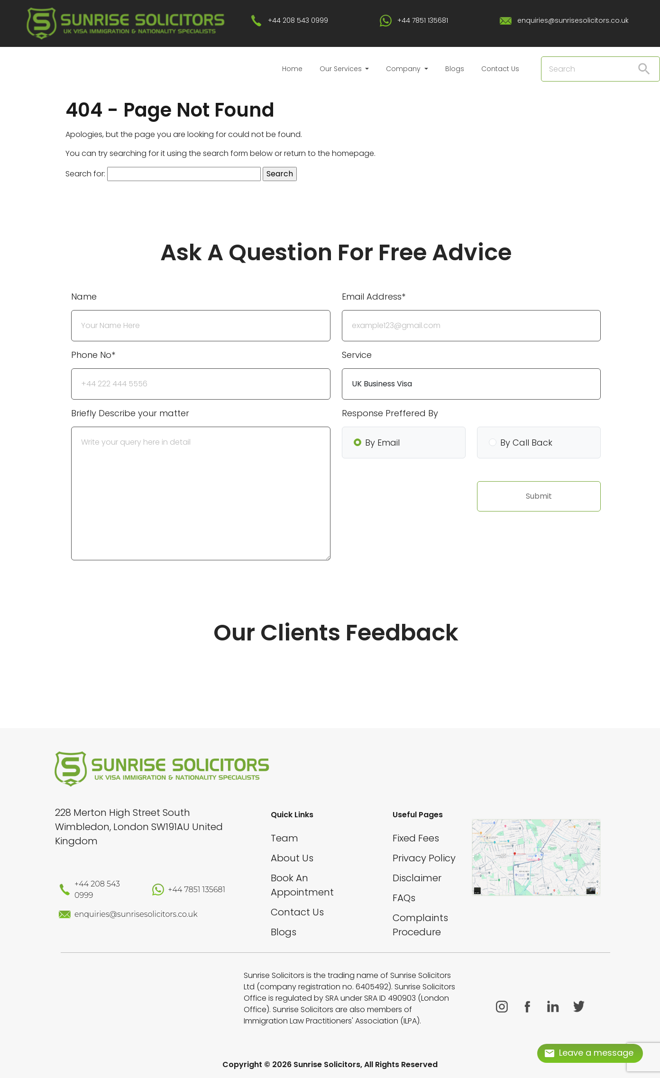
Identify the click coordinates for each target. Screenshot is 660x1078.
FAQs (404, 897)
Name (84, 296)
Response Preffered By (390, 413)
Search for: (85, 173)
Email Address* (373, 296)
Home (292, 68)
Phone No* (93, 355)
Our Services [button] (342, 68)
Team (284, 838)
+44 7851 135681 (422, 20)
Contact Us (500, 68)
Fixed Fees (416, 838)
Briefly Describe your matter (130, 413)
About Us (292, 858)
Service (357, 355)
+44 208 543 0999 (298, 20)
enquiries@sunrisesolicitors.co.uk (573, 20)
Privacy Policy (424, 858)
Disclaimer (417, 878)
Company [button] (404, 68)
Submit (539, 496)
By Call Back (526, 442)
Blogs (454, 68)
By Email (382, 442)
